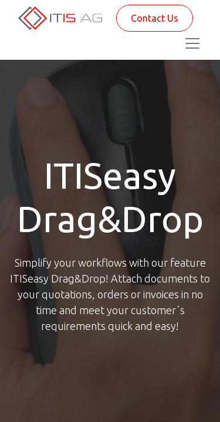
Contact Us (154, 18)
